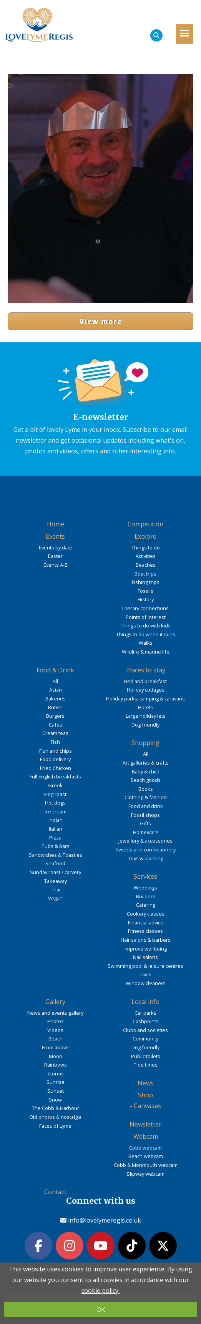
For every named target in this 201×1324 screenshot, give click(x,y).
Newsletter (145, 1124)
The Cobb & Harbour (55, 1108)
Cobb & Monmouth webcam (146, 1164)
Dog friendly (145, 724)
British (55, 707)
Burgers (55, 715)
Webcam (145, 1136)
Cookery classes (145, 913)
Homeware (145, 832)
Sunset (55, 1090)
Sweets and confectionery (145, 849)
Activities (146, 555)
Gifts (145, 823)
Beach (55, 1038)
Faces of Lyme (55, 1125)
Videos (55, 1030)
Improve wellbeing (146, 948)
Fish (55, 741)
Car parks (145, 1012)
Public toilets (145, 1056)
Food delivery (55, 759)
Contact (55, 1192)
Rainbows (55, 1064)
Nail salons (145, 957)
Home (55, 524)
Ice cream (55, 811)
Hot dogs (55, 802)
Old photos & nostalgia (55, 1116)
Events (55, 536)
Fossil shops (145, 814)
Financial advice (145, 922)
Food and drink (145, 806)
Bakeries (55, 698)
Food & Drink (55, 670)
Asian (55, 689)
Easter (55, 555)
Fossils (145, 590)
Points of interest (146, 617)
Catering (145, 904)
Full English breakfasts (55, 776)
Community (145, 1038)
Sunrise (56, 1081)
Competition (145, 524)
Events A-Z (55, 564)
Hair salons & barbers (146, 939)
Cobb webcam (145, 1147)
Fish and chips (55, 750)
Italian (55, 828)
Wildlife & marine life (145, 651)
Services (145, 876)
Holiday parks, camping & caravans (145, 698)
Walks (146, 642)
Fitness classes (145, 930)
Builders (145, 896)
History (146, 599)
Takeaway (55, 881)
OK (100, 1309)
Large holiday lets (146, 715)
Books (145, 788)
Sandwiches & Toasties (55, 854)
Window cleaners (146, 983)
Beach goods (146, 779)
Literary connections (145, 608)
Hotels (145, 707)
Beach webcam (145, 1156)
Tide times (146, 1064)
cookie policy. (100, 1290)
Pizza (55, 837)
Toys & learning (145, 858)
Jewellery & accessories (145, 840)
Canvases (147, 1106)
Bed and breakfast (145, 681)
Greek (55, 785)
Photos (55, 1021)
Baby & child (145, 771)
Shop (145, 1095)
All (55, 681)
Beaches (146, 564)
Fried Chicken (55, 768)
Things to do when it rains (145, 634)
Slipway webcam (145, 1173)
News (146, 1083)
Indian (55, 819)
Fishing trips (145, 582)
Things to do (145, 547)
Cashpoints (146, 1021)
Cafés (55, 724)
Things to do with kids (146, 625)
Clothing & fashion (146, 797)
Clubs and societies (145, 1030)
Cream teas (55, 733)
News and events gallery (55, 1012)
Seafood (55, 863)
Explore (145, 536)
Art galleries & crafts (146, 762)
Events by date (55, 547)
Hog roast (55, 794)
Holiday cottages (145, 689)
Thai (55, 889)
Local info (145, 1001)
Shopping (145, 742)
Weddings (145, 887)
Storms (55, 1073)
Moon (55, 1056)
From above (55, 1047)
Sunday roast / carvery (55, 872)
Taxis (145, 974)
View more (100, 321)
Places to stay (145, 670)
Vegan (55, 898)
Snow (55, 1099)
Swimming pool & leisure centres (145, 965)
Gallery (55, 1001)
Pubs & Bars (56, 846)
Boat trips (145, 573)
